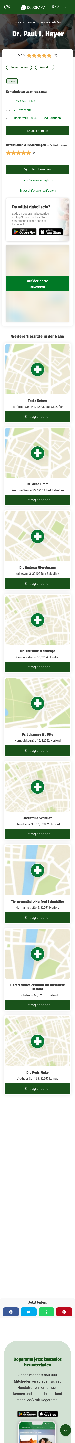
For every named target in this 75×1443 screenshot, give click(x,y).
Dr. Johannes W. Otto (37, 734)
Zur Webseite (23, 110)
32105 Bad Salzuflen (50, 22)
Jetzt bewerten (37, 169)
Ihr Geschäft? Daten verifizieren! (37, 190)
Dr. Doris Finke (37, 1072)
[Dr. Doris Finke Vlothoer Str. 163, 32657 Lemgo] (37, 1055)
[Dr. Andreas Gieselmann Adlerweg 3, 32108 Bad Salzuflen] (37, 550)
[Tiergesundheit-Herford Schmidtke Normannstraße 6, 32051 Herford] (37, 884)
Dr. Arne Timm (37, 484)
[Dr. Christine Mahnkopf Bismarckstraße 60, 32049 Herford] (37, 633)
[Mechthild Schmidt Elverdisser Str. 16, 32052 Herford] (37, 800)
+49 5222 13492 (24, 101)
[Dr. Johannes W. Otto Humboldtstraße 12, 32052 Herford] (37, 717)
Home (18, 22)
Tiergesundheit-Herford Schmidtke (37, 901)
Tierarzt (12, 81)
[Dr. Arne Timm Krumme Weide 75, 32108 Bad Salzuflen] (37, 466)
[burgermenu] (7, 7)
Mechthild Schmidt (37, 818)
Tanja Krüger (37, 400)
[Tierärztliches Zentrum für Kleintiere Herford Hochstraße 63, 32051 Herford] (37, 969)
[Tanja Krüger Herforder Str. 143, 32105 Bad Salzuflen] (37, 383)
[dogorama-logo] (33, 7)
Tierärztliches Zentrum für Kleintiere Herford (37, 987)
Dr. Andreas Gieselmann (37, 567)
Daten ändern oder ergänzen (37, 180)
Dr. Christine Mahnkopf (37, 651)
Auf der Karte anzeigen (37, 283)
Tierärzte (30, 22)
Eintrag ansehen (37, 416)
